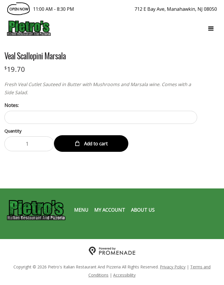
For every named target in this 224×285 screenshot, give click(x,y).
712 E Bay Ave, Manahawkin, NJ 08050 (175, 9)
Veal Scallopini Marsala (35, 56)
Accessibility (124, 275)
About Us (143, 210)
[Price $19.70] (14, 69)
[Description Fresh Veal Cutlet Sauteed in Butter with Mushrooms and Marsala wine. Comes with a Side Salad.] (100, 88)
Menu (81, 210)
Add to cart (95, 143)
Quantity (13, 131)
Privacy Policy (173, 267)
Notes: (11, 105)
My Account (109, 210)
